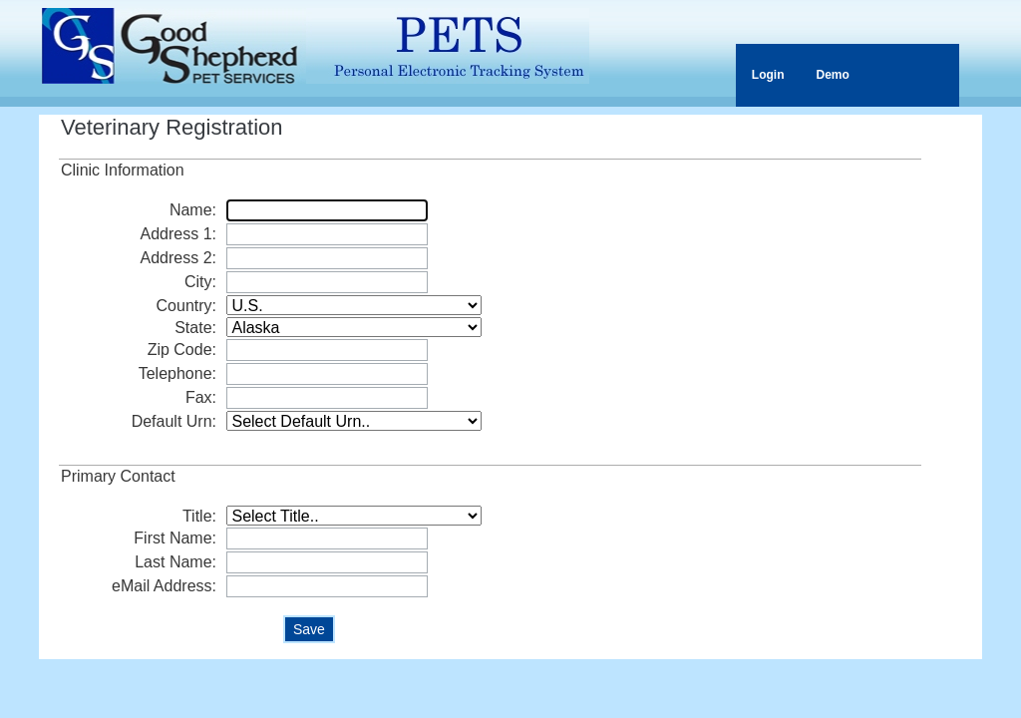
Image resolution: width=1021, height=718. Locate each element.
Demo (832, 75)
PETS (315, 46)
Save (309, 629)
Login (768, 75)
